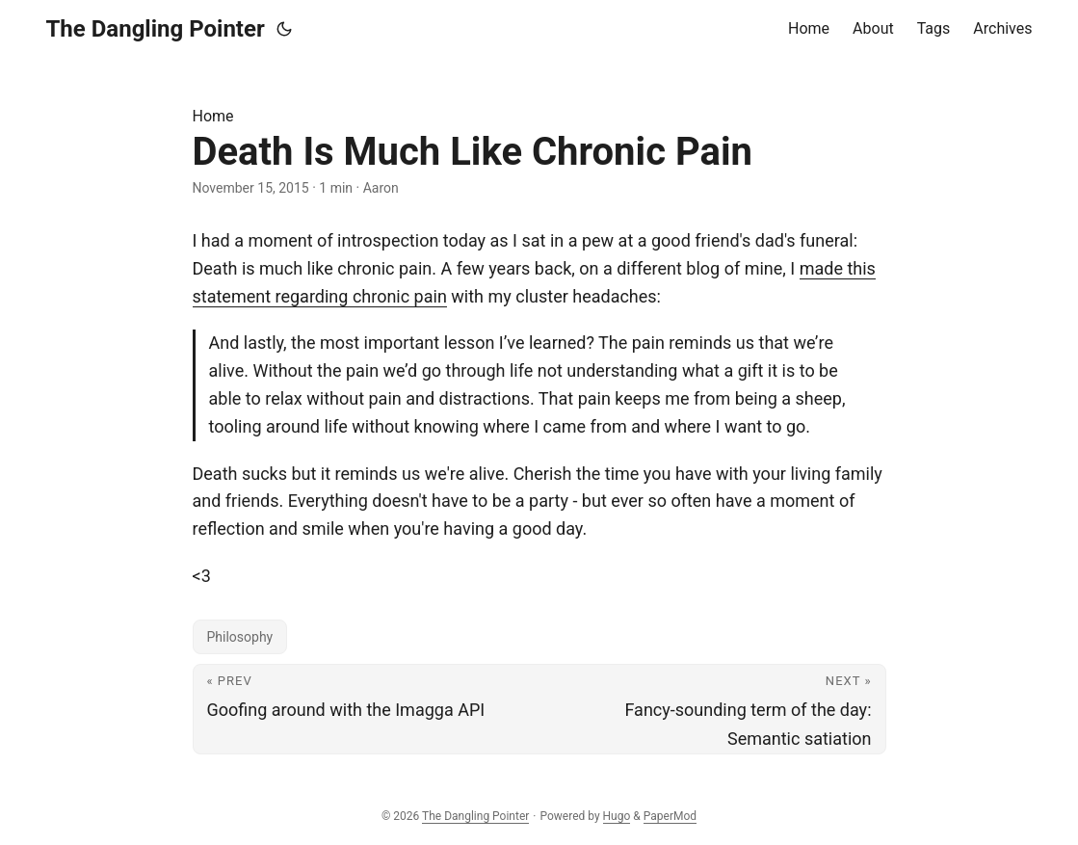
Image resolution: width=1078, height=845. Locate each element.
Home (213, 116)
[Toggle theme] (284, 29)
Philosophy (240, 637)
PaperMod (670, 816)
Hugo (617, 816)
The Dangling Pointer (155, 28)
